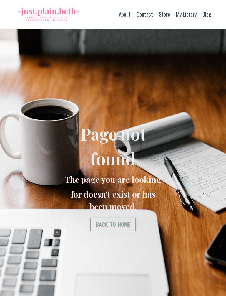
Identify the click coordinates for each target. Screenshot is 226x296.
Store (164, 14)
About (125, 14)
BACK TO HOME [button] (113, 224)
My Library (186, 14)
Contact (145, 14)
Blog (206, 14)
